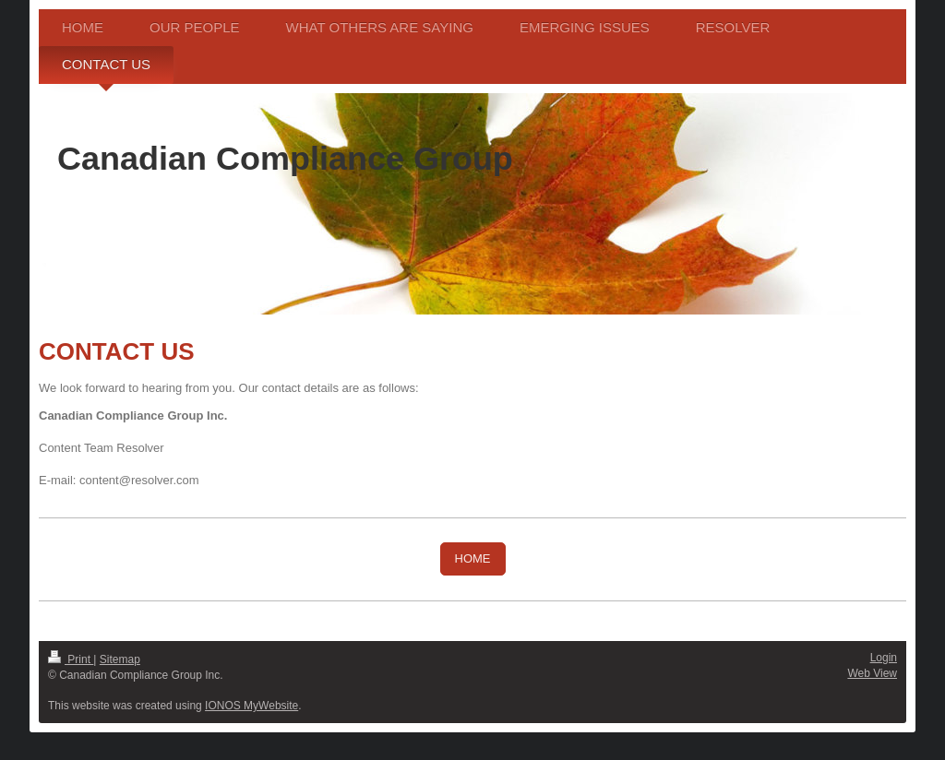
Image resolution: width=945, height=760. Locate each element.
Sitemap (120, 659)
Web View (872, 673)
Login (883, 657)
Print (70, 659)
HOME (473, 558)
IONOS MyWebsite (251, 705)
